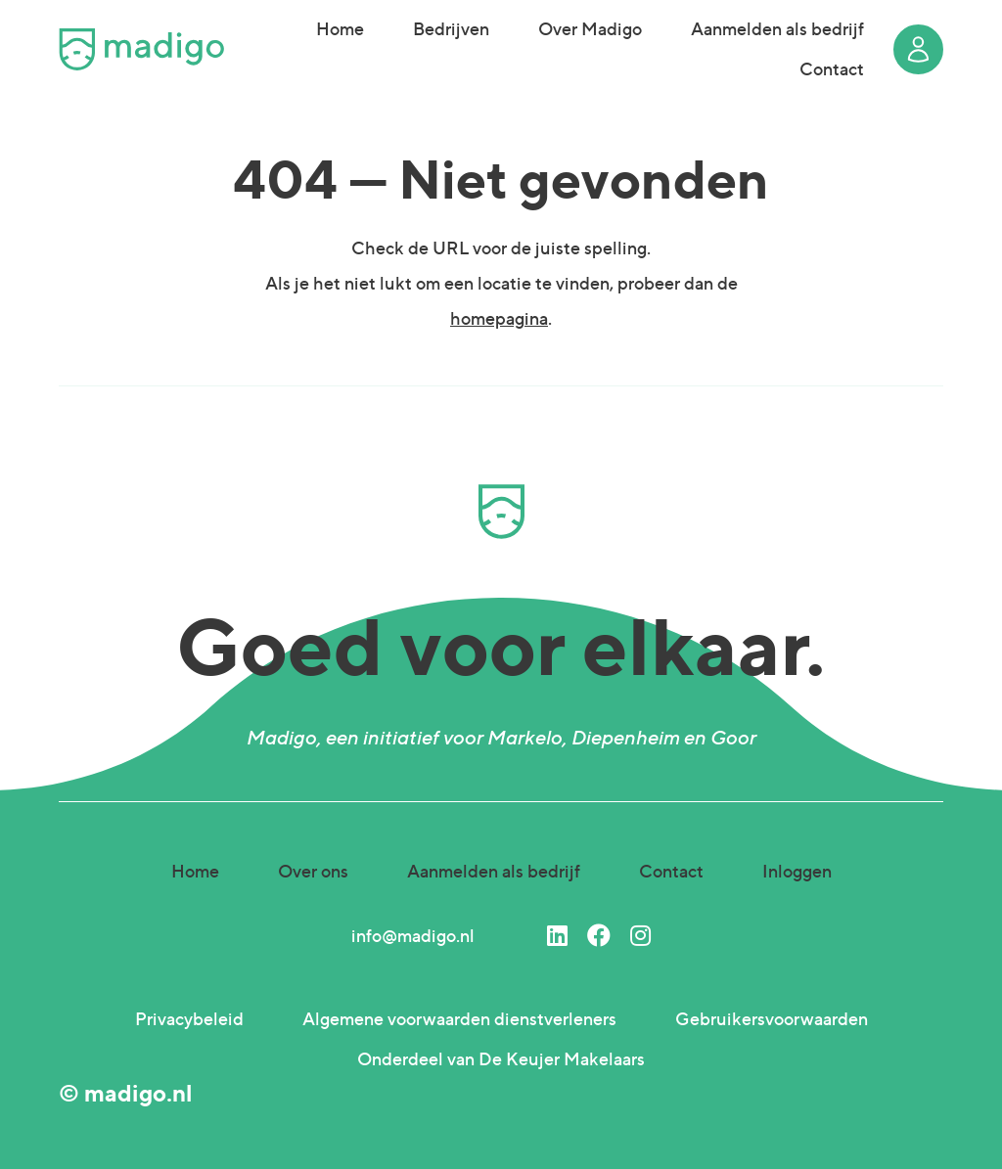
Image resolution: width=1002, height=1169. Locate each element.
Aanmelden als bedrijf (777, 29)
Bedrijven (451, 29)
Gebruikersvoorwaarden (771, 1019)
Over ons (313, 871)
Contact (831, 69)
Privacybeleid (189, 1019)
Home (340, 29)
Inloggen (797, 871)
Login (918, 49)
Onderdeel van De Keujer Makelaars (501, 1059)
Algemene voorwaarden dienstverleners (459, 1019)
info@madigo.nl (413, 935)
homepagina (499, 318)
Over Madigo (590, 29)
